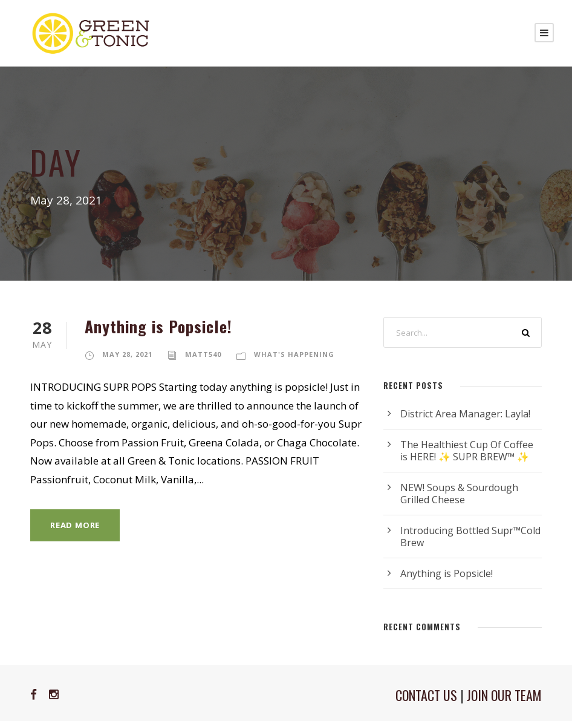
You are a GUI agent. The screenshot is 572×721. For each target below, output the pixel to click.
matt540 (203, 354)
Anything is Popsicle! (158, 326)
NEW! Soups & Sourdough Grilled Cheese (459, 493)
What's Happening (294, 354)
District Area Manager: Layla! (465, 413)
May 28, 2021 (127, 354)
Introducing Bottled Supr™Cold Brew (470, 536)
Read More (75, 525)
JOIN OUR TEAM (504, 695)
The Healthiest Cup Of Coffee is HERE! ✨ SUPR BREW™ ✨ (466, 450)
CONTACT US (426, 695)
